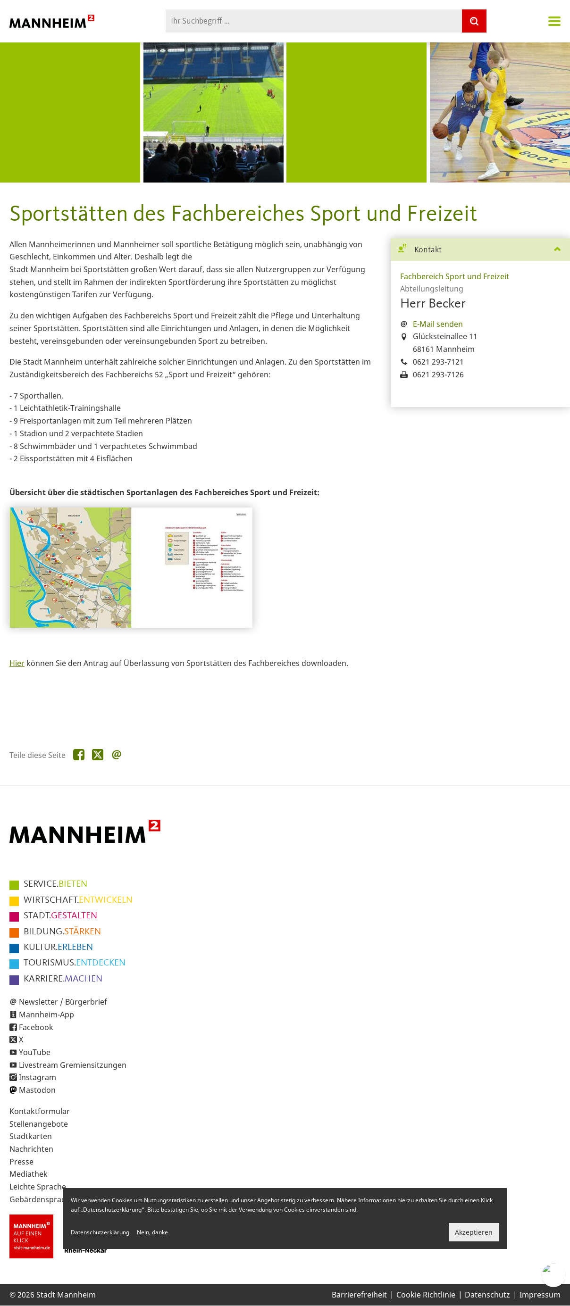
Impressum (540, 1294)
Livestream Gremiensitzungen (72, 1065)
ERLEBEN (58, 947)
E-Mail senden (438, 324)
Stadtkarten (30, 1136)
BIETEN (55, 884)
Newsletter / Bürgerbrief (63, 1002)
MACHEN (63, 979)
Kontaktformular (39, 1111)
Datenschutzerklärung (100, 1232)
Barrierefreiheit (359, 1294)
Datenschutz (487, 1294)
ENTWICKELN (78, 900)
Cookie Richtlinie (425, 1294)
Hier (17, 663)
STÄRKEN (62, 932)
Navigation (554, 21)
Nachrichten (31, 1149)
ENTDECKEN (75, 963)
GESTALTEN (60, 916)
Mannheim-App (46, 1014)
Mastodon (37, 1090)
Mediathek (28, 1174)
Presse (21, 1161)
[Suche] (474, 21)
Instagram (37, 1077)
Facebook (36, 1027)
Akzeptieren (474, 1232)
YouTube (34, 1052)
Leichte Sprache (37, 1186)
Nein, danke (152, 1232)
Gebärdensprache (41, 1199)
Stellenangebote (38, 1124)
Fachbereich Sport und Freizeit (454, 276)
